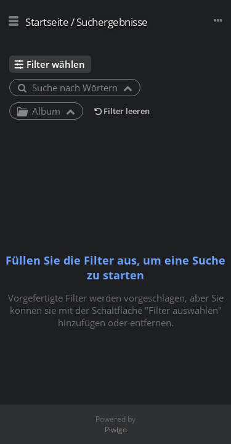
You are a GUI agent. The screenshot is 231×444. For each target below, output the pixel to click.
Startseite (46, 22)
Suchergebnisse (112, 22)
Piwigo (116, 429)
